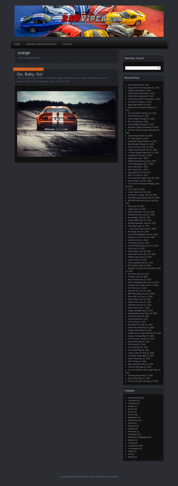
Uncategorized (134, 446)
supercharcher (31, 81)
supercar (20, 81)
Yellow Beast (133, 93)
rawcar (102, 78)
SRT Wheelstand (135, 294)
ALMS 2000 (133, 96)
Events (131, 412)
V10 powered (133, 448)
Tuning (131, 443)
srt (107, 78)
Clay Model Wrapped (137, 234)
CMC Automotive (135, 212)
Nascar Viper (133, 279)
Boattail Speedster (135, 223)
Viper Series (133, 308)
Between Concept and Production (142, 268)
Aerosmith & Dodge (136, 195)
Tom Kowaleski (134, 113)
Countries (132, 403)
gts (72, 78)
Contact (67, 44)
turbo (46, 81)
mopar (76, 78)
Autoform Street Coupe (137, 130)
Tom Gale (132, 347)
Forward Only (133, 367)
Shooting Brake (134, 375)
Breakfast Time (134, 325)
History (131, 415)
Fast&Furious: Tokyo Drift (138, 333)
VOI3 (130, 248)
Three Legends (134, 263)
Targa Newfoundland (136, 313)
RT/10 (130, 116)
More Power (133, 378)
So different (133, 102)
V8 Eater (131, 277)
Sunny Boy (132, 316)
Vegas (130, 209)
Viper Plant (132, 167)
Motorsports (31, 78)
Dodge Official (134, 330)
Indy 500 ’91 (133, 291)
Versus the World (135, 327)
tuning (40, 81)
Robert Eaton (133, 181)
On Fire (131, 288)
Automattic (113, 476)
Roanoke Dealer (135, 127)
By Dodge (132, 232)
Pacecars (132, 426)
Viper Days (132, 169)
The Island (132, 243)
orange (83, 78)
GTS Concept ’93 (135, 339)
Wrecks (131, 457)
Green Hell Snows (135, 254)
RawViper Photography (46, 78)
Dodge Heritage (134, 311)
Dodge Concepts (135, 336)
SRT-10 (131, 361)
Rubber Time (133, 302)
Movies (131, 423)
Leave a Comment (62, 81)
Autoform (132, 240)
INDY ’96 (131, 175)
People (131, 429)
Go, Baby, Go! (30, 74)
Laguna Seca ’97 (135, 353)
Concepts (132, 400)
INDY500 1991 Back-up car (139, 201)
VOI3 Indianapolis (135, 164)
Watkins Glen (133, 257)
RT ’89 (130, 138)
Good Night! (133, 217)
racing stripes (92, 78)
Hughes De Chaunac (136, 150)
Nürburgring (133, 172)
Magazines (132, 417)
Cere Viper (132, 226)
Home (17, 44)
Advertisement (134, 398)
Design (131, 406)
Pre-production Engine (137, 178)
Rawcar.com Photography (41, 44)
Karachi (131, 260)
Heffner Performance (136, 161)
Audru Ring (132, 136)
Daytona (131, 90)
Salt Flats (132, 319)
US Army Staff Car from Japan (140, 370)
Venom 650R (133, 220)
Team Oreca (133, 299)
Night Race (132, 158)
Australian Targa (135, 141)
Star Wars (132, 274)
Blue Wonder (133, 144)
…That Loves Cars (136, 229)
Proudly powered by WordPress (73, 476)
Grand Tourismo (134, 147)
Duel (130, 206)
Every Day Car (134, 296)
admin (25, 69)
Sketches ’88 (133, 305)
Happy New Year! (135, 88)
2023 (130, 85)
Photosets (132, 432)
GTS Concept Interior (137, 246)
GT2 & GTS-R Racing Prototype (141, 184)
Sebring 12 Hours (135, 237)
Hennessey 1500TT (136, 99)
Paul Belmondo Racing (137, 198)
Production (132, 434)
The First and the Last (137, 381)
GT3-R (131, 344)
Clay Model (132, 350)
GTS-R (131, 322)
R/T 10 (131, 122)
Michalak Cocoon (135, 215)
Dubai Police (133, 251)
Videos (131, 451)
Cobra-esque (133, 119)
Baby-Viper (132, 105)
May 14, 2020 (37, 69)
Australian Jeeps (135, 356)
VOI (129, 454)
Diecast (131, 409)
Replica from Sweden (137, 107)
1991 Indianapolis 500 (137, 282)
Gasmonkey (133, 342)
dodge (67, 78)
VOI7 (130, 189)
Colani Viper (133, 192)
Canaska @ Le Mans (137, 285)
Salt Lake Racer (134, 364)
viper (52, 81)
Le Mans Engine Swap (137, 153)
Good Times (133, 358)
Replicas (131, 440)
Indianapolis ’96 (134, 155)
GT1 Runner (133, 265)
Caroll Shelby (133, 124)
